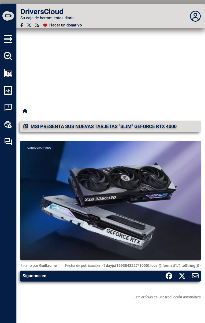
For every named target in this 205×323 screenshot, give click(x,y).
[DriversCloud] (8, 16)
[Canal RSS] (37, 25)
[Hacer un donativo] (62, 25)
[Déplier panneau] (195, 16)
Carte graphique (39, 147)
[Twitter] (29, 25)
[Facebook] (21, 25)
